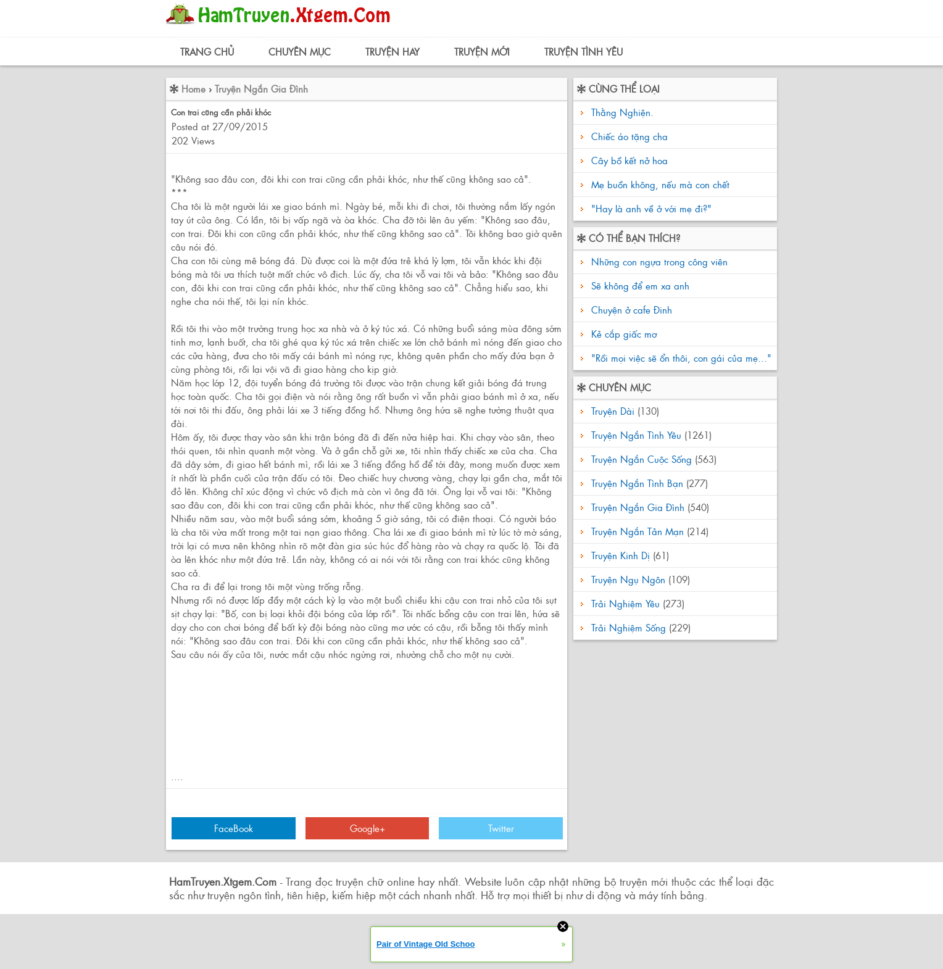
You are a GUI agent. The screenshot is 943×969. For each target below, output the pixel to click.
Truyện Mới (482, 51)
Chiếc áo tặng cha (629, 136)
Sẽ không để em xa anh (638, 285)
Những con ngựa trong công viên (658, 261)
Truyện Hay (392, 51)
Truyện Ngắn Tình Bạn (637, 483)
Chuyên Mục (299, 51)
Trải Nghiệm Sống (628, 627)
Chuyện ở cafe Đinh (630, 309)
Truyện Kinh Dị (620, 555)
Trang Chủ (207, 51)
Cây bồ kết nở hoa (629, 160)
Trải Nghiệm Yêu (625, 603)
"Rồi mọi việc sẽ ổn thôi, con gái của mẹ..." (679, 358)
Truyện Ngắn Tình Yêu (636, 435)
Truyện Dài (612, 411)
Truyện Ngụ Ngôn (628, 579)
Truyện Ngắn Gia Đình (261, 88)
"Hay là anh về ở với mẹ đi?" (651, 208)
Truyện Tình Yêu (583, 51)
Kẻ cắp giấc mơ (622, 333)
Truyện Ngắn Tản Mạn (637, 531)
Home (193, 88)
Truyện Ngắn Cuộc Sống (641, 459)
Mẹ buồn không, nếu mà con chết (660, 184)
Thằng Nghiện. (622, 112)
